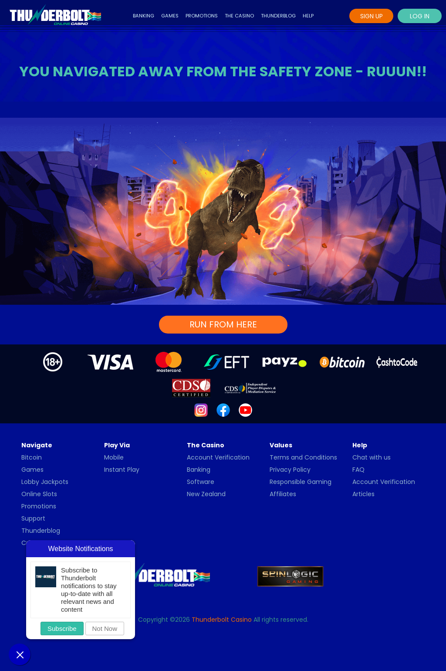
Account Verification (218, 457)
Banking (143, 15)
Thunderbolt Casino (222, 619)
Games (170, 15)
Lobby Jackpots (44, 481)
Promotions (202, 15)
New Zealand (206, 494)
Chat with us (371, 457)
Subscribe (62, 628)
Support (33, 518)
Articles (363, 494)
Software (200, 481)
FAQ (358, 469)
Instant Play (121, 469)
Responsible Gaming (300, 481)
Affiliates (283, 494)
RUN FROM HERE (223, 324)
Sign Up (371, 16)
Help (308, 15)
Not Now (105, 628)
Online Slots (39, 494)
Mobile (114, 457)
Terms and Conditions (303, 457)
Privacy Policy (290, 469)
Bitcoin (31, 457)
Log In (419, 16)
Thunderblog (278, 15)
